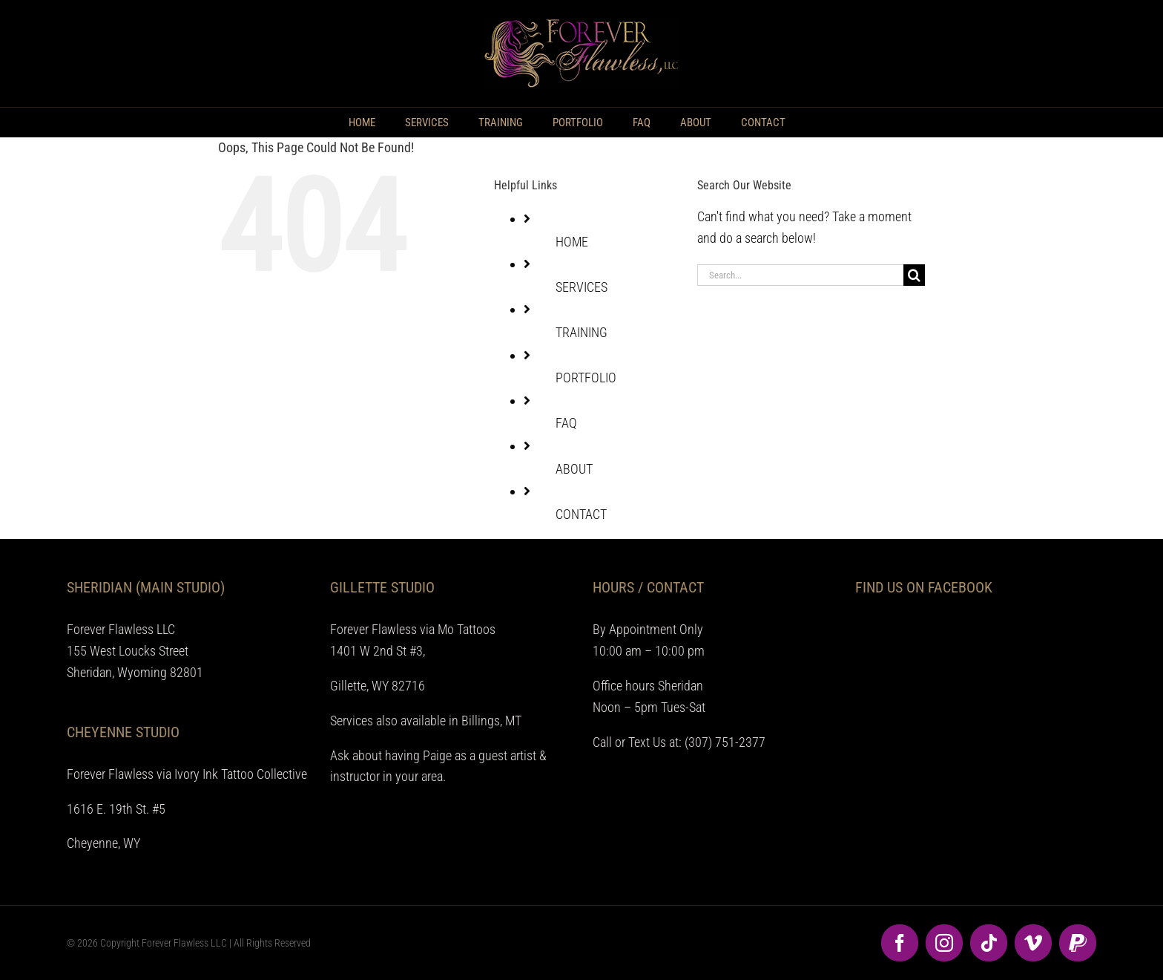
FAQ (566, 423)
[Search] (914, 275)
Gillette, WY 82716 (377, 685)
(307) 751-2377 (725, 742)
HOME (572, 241)
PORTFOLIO (586, 377)
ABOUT (574, 469)
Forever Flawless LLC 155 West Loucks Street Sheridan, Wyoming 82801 (135, 650)
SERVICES (581, 287)
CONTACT (581, 514)
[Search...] (800, 275)
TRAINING (581, 332)
